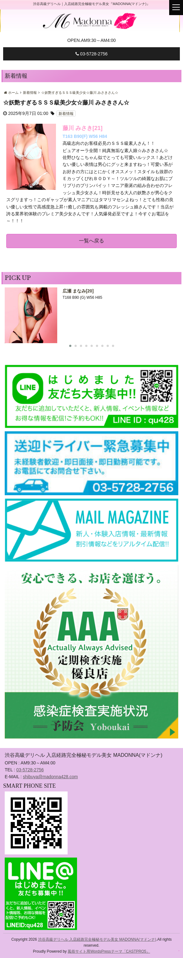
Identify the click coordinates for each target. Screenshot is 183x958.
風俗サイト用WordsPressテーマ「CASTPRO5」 (109, 951)
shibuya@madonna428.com (50, 776)
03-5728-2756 (91, 53)
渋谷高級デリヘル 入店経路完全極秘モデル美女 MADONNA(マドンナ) (97, 939)
